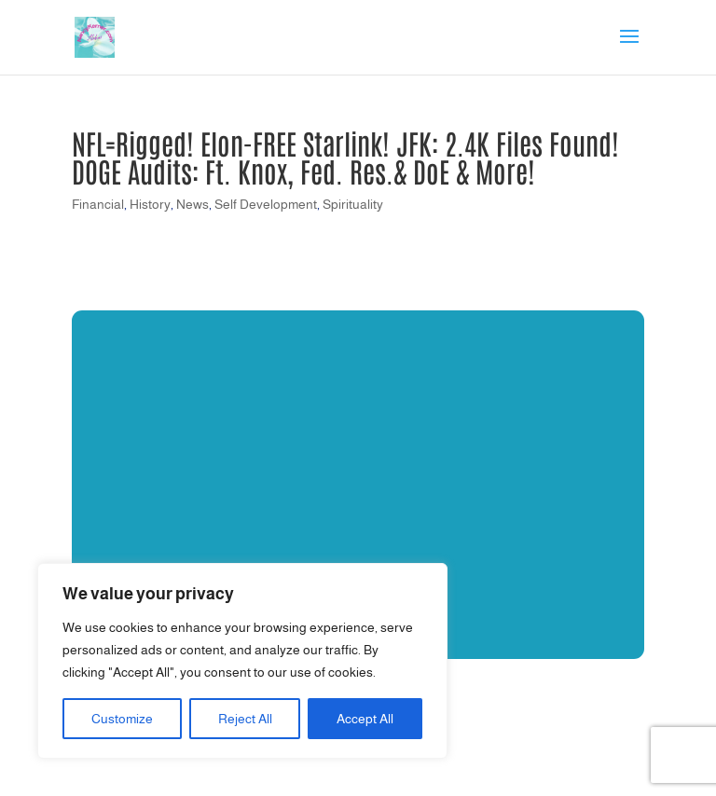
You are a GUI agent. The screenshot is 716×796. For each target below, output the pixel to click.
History (150, 204)
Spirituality (353, 204)
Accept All (365, 718)
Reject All (245, 718)
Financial (98, 204)
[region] (242, 661)
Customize (122, 718)
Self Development (265, 204)
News (192, 204)
